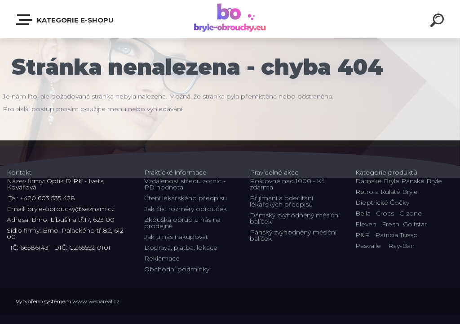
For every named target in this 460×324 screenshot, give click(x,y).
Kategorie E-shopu (65, 19)
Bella (363, 213)
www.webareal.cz (95, 301)
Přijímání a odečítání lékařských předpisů (281, 201)
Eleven (365, 224)
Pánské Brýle (421, 181)
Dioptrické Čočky (382, 202)
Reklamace (162, 258)
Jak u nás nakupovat (176, 237)
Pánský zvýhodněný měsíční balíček (293, 235)
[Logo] (230, 19)
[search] (438, 21)
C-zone (410, 213)
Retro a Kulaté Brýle (386, 192)
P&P (362, 235)
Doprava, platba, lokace (180, 247)
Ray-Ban (401, 246)
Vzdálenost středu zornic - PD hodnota (185, 184)
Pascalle (368, 246)
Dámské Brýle (377, 181)
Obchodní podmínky (176, 269)
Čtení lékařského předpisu (185, 198)
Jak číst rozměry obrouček (185, 209)
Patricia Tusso (396, 235)
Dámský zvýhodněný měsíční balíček (295, 218)
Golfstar (415, 224)
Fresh (390, 224)
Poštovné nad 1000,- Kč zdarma (287, 184)
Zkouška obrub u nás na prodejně (182, 222)
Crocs (385, 213)
